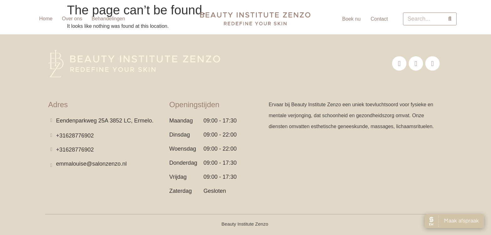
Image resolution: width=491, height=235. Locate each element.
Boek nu (351, 19)
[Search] (449, 19)
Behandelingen (108, 18)
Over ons (72, 18)
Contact (379, 19)
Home (46, 18)
